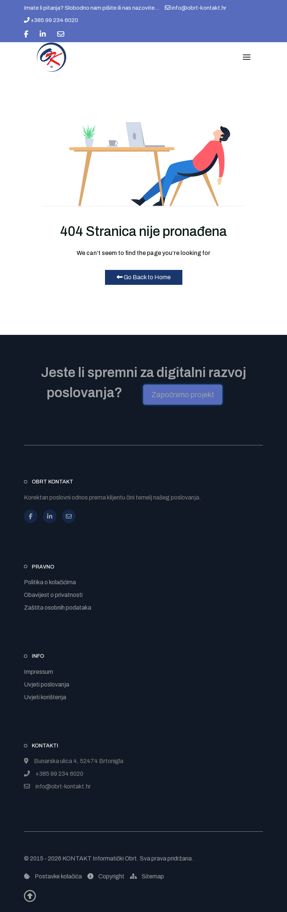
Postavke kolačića (53, 876)
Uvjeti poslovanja (46, 684)
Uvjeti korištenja (45, 697)
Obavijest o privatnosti (53, 595)
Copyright (105, 876)
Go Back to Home (144, 277)
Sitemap (147, 876)
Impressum (38, 672)
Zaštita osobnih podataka (57, 607)
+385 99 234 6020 (51, 20)
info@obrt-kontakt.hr (195, 8)
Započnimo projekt (182, 394)
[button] (246, 57)
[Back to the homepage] (52, 57)
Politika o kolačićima (50, 582)
